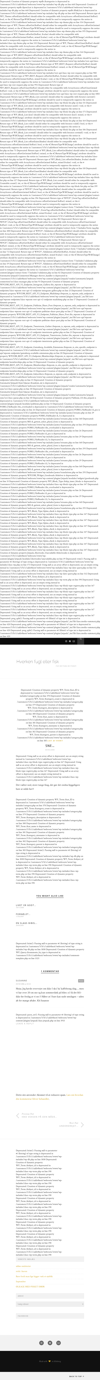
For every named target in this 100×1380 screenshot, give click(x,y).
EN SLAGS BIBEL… (26, 923)
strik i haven (21, 1271)
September (21, 1281)
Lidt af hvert (55, 741)
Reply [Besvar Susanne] (81, 981)
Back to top (76, 1376)
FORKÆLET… (23, 914)
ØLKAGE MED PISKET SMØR (30, 1286)
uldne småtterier (23, 1266)
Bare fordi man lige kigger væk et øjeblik (34, 1276)
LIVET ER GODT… (26, 905)
